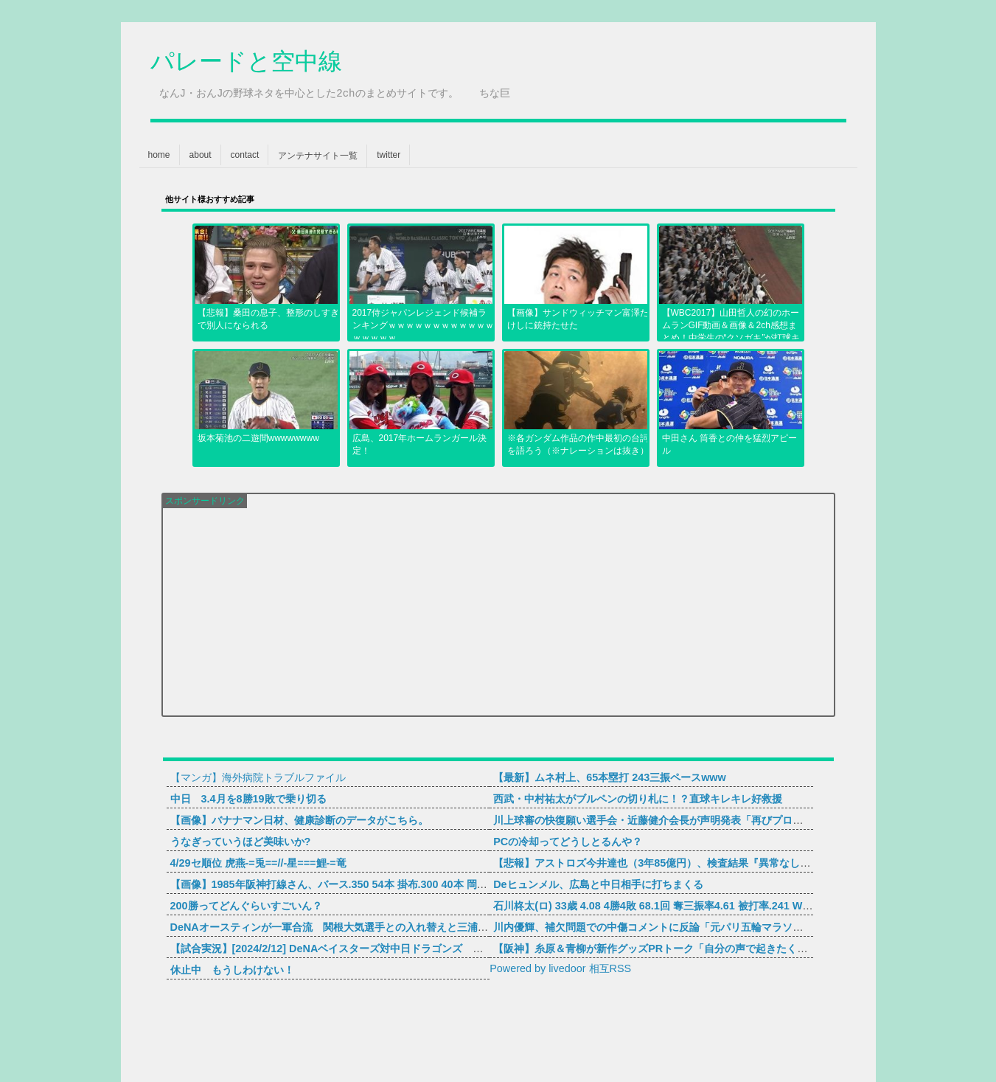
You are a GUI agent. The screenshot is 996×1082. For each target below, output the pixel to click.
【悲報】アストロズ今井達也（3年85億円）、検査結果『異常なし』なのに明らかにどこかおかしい (724, 863)
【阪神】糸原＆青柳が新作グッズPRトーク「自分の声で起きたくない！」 (665, 948)
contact (245, 155)
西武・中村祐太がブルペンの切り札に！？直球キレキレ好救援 (637, 799)
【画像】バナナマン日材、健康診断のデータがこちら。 (299, 820)
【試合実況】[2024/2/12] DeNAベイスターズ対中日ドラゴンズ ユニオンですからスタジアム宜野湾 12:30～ (424, 948)
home (159, 155)
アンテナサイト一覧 (318, 155)
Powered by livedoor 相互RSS (560, 968)
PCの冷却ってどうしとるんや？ (567, 841)
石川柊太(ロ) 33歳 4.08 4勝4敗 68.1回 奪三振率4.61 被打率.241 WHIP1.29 (666, 906)
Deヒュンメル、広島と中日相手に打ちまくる (598, 884)
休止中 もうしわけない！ (232, 970)
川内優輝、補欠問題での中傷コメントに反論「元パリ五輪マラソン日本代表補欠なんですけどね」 (720, 927)
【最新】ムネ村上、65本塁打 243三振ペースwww (609, 777)
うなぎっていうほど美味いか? (240, 841)
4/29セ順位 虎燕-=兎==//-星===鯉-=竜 (258, 863)
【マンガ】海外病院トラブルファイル (258, 777)
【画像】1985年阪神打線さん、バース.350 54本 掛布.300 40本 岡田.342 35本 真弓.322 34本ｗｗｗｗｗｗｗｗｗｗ (438, 884)
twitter (388, 155)
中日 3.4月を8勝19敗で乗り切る (248, 799)
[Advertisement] (498, 611)
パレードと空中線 (246, 63)
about (200, 155)
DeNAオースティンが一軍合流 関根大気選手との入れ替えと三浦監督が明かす (355, 927)
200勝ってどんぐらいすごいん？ (246, 906)
